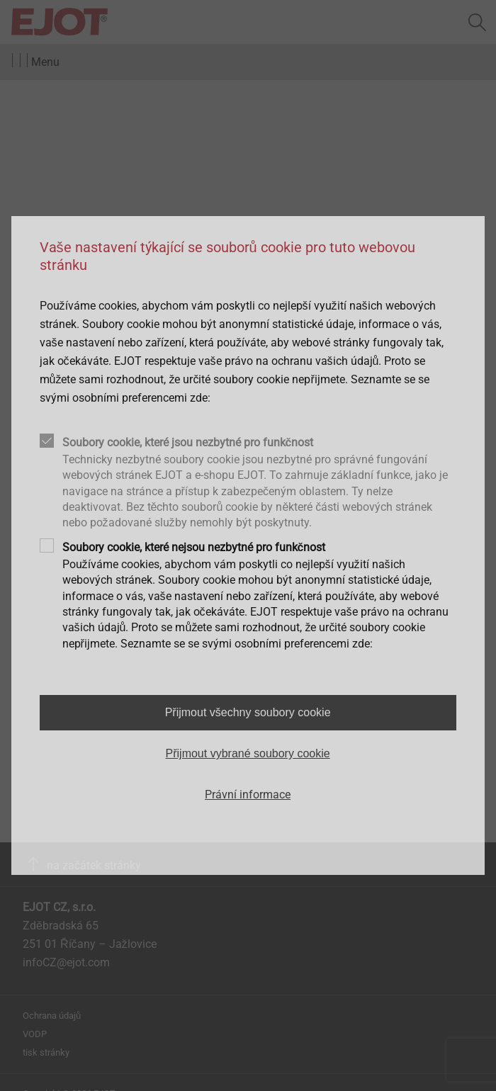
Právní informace (248, 794)
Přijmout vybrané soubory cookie (248, 753)
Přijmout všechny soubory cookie (248, 712)
